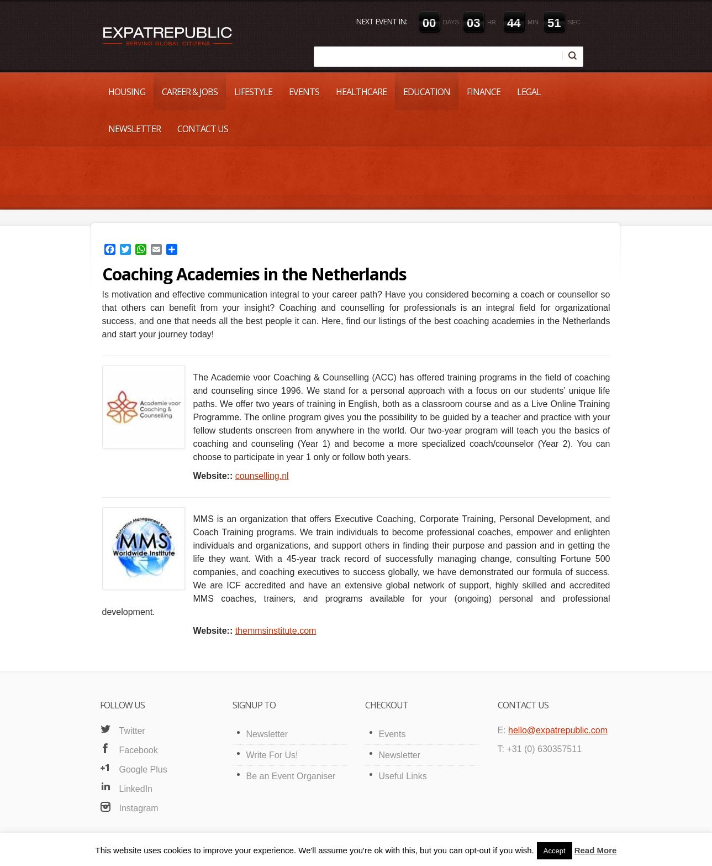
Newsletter (134, 129)
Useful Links (403, 776)
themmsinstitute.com (276, 630)
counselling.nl (262, 476)
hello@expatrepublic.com (558, 730)
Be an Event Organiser (291, 776)
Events (304, 92)
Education (426, 92)
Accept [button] (555, 851)
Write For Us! (272, 755)
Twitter (132, 730)
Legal (529, 92)
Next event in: (381, 21)
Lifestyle (253, 92)
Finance (483, 92)
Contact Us (202, 129)
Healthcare (361, 92)
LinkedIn (136, 789)
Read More (595, 850)
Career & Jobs (190, 92)
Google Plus (143, 769)
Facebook (138, 750)
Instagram (139, 808)
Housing (126, 92)
